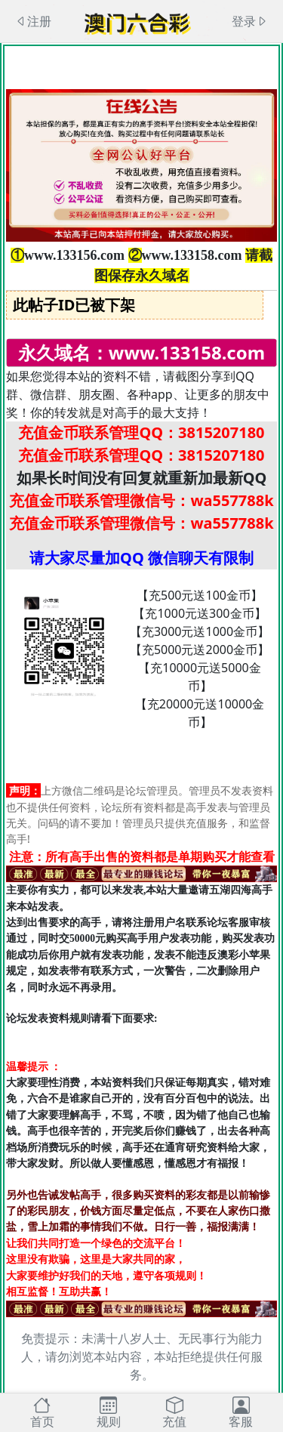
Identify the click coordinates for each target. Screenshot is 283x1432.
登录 (250, 21)
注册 (33, 21)
